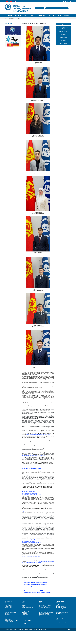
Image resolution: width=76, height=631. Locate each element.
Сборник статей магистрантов (45, 608)
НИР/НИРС (63, 34)
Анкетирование (25, 614)
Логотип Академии (8, 607)
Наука (32, 15)
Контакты (66, 15)
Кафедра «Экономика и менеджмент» (29, 609)
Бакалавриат (24, 605)
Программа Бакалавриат (61, 607)
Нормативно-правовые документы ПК (63, 609)
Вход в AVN (39, 8)
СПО (22, 604)
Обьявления (41, 611)
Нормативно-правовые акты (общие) (12, 611)
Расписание (63, 8)
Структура (7, 608)
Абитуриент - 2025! (41, 15)
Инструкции (24, 623)
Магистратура (24, 606)
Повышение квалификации (54, 15)
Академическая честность (10, 622)
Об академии (18, 15)
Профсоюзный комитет (9, 615)
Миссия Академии (8, 605)
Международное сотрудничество (11, 609)
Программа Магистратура (61, 606)
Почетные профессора (9, 621)
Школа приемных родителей (44, 615)
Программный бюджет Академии (11, 620)
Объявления (63, 40)
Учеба (25, 15)
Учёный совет (7, 614)
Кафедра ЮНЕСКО (63, 24)
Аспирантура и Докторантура (63, 31)
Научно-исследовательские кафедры (63, 28)
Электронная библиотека (52, 8)
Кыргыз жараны (63, 43)
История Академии (8, 606)
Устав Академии (8, 604)
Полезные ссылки (63, 37)
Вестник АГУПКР (8, 619)
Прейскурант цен (59, 611)
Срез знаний (24, 613)
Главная (10, 15)
